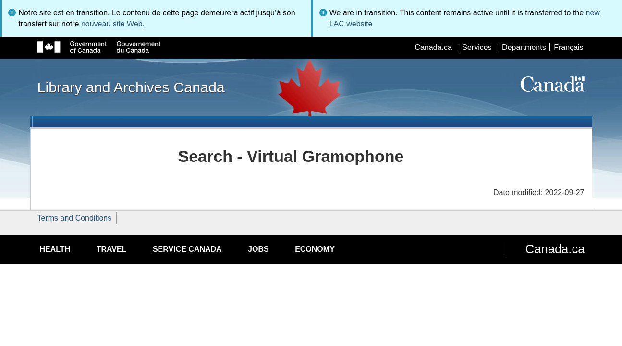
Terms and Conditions (74, 218)
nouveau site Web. (113, 24)
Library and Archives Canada (131, 87)
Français (568, 47)
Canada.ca (433, 47)
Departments (524, 47)
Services (476, 47)
